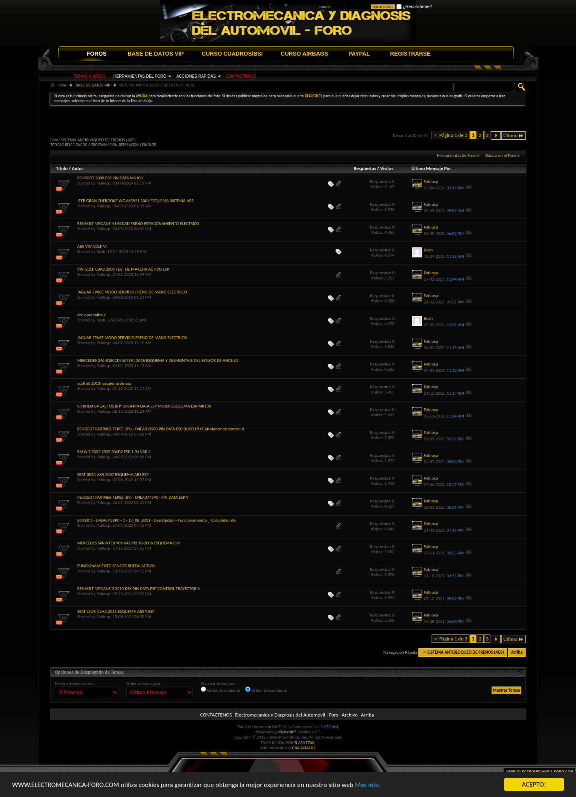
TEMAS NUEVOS (89, 76)
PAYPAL (359, 53)
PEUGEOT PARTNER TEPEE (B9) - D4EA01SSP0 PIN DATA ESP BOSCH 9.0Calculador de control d (160, 429)
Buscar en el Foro (500, 155)
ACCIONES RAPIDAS (196, 76)
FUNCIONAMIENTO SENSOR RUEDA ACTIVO (116, 565)
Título (62, 168)
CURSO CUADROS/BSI (232, 53)
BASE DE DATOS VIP (156, 53)
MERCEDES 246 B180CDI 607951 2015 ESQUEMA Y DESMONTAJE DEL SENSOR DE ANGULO (157, 360)
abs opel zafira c (91, 314)
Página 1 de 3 (453, 135)
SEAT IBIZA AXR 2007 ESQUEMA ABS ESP (113, 474)
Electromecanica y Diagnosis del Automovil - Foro (286, 715)
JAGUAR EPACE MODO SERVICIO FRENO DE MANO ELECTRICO (132, 292)
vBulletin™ (287, 732)
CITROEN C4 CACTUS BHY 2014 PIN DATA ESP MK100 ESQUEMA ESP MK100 (144, 406)
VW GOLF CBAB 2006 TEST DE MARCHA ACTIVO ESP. (123, 269)
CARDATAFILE (304, 748)
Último (513, 135)
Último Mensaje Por (433, 168)
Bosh (100, 251)
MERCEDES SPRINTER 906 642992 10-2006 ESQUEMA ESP (128, 543)
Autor (77, 168)
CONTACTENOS (241, 76)
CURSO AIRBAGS (304, 53)
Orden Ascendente (220, 690)
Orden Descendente (266, 690)
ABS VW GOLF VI (92, 246)
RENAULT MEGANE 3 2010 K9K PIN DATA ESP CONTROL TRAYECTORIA (138, 588)
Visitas (387, 168)
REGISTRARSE (410, 53)
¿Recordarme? (414, 6)
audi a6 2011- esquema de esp (104, 383)
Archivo (350, 715)
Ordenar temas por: (144, 683)
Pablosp (103, 183)
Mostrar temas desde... (75, 683)
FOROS (97, 53)
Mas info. (367, 786)
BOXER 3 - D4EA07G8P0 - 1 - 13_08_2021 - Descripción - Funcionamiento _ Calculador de (156, 520)
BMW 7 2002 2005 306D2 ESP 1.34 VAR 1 (113, 451)
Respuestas (365, 168)
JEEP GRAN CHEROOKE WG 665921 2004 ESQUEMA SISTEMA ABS (135, 200)
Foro (62, 85)
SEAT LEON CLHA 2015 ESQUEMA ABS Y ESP (115, 611)
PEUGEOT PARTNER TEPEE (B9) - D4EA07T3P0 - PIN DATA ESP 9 (132, 497)
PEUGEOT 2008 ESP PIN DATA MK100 (110, 178)
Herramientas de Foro (456, 155)
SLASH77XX (304, 742)
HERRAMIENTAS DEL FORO (139, 76)
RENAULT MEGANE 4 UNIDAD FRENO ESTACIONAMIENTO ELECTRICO (138, 223)
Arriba (517, 652)
